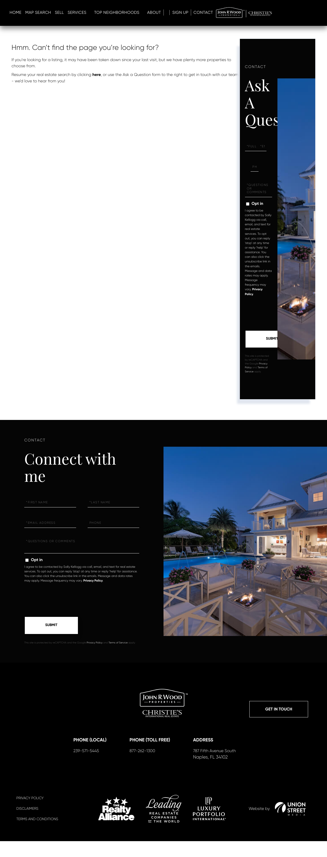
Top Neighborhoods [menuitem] (209, 12)
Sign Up (286, 12)
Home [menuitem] (108, 12)
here (96, 74)
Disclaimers (27, 824)
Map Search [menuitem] (131, 12)
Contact (311, 12)
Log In (267, 12)
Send (272, 339)
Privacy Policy (93, 581)
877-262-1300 (141, 766)
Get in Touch (278, 711)
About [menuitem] (246, 12)
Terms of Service (118, 644)
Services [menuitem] (169, 12)
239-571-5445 (85, 766)
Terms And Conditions (37, 835)
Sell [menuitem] (151, 12)
